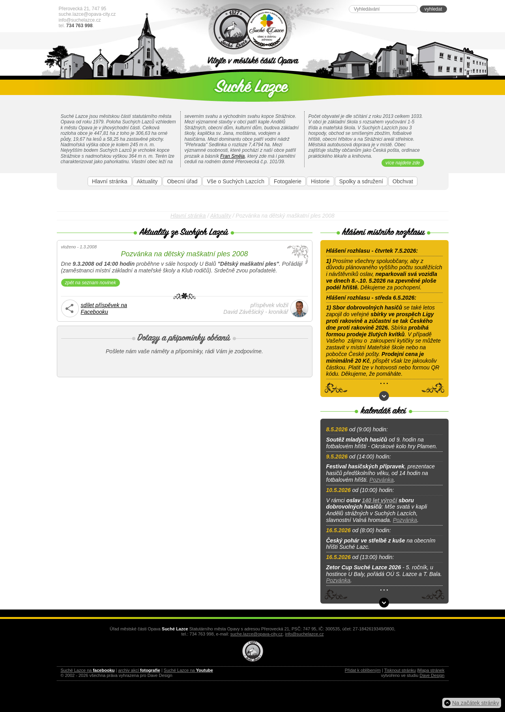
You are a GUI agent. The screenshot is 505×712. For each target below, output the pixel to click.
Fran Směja (232, 156)
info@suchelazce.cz (80, 20)
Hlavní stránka (109, 181)
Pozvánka (381, 480)
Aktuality (147, 181)
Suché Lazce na (88, 670)
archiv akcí (139, 670)
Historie (320, 181)
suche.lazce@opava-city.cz (87, 14)
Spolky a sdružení (361, 181)
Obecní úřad (182, 181)
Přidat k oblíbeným (363, 670)
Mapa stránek (431, 670)
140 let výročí (379, 500)
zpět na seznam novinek (90, 282)
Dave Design (432, 675)
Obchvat (403, 181)
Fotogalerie (287, 181)
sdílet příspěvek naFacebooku (104, 308)
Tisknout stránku (400, 670)
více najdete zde (402, 163)
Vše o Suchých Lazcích (235, 181)
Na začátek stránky (475, 703)
